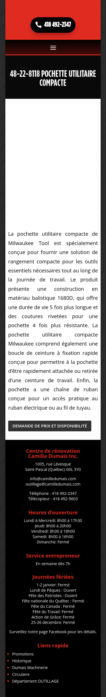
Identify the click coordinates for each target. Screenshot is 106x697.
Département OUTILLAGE (35, 681)
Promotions (23, 654)
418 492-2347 (57, 24)
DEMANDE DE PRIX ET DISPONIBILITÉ (49, 426)
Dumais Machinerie (30, 667)
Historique (21, 660)
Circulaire (21, 674)
